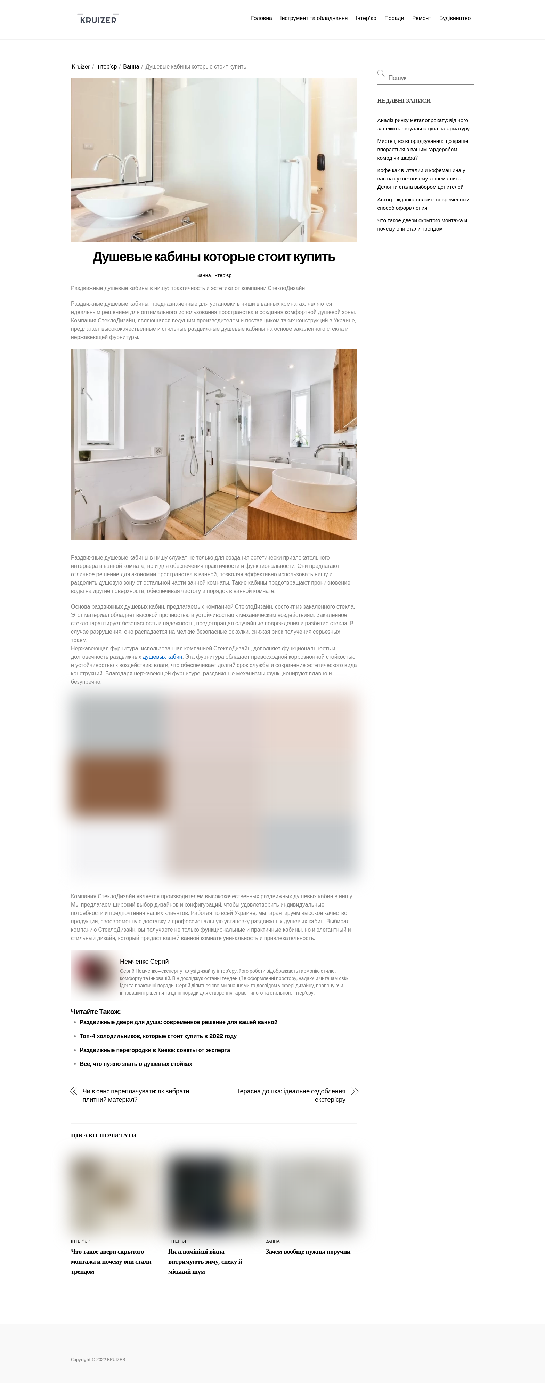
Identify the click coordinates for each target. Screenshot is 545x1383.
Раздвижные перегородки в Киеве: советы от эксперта (155, 1050)
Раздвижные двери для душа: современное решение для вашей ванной (179, 1022)
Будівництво (455, 18)
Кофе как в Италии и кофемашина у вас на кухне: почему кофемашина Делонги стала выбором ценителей (421, 178)
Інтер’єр (366, 18)
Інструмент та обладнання (314, 18)
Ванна (131, 66)
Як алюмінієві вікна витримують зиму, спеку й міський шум (205, 1261)
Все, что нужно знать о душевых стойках (136, 1064)
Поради (394, 18)
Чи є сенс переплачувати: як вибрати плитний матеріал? (136, 1095)
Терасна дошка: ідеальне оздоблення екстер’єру (290, 1095)
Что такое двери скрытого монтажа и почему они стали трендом (111, 1261)
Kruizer (81, 66)
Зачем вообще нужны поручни (308, 1251)
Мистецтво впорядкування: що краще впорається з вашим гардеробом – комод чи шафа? (423, 149)
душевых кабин (162, 656)
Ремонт (421, 18)
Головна (261, 18)
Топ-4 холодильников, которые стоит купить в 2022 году (158, 1036)
